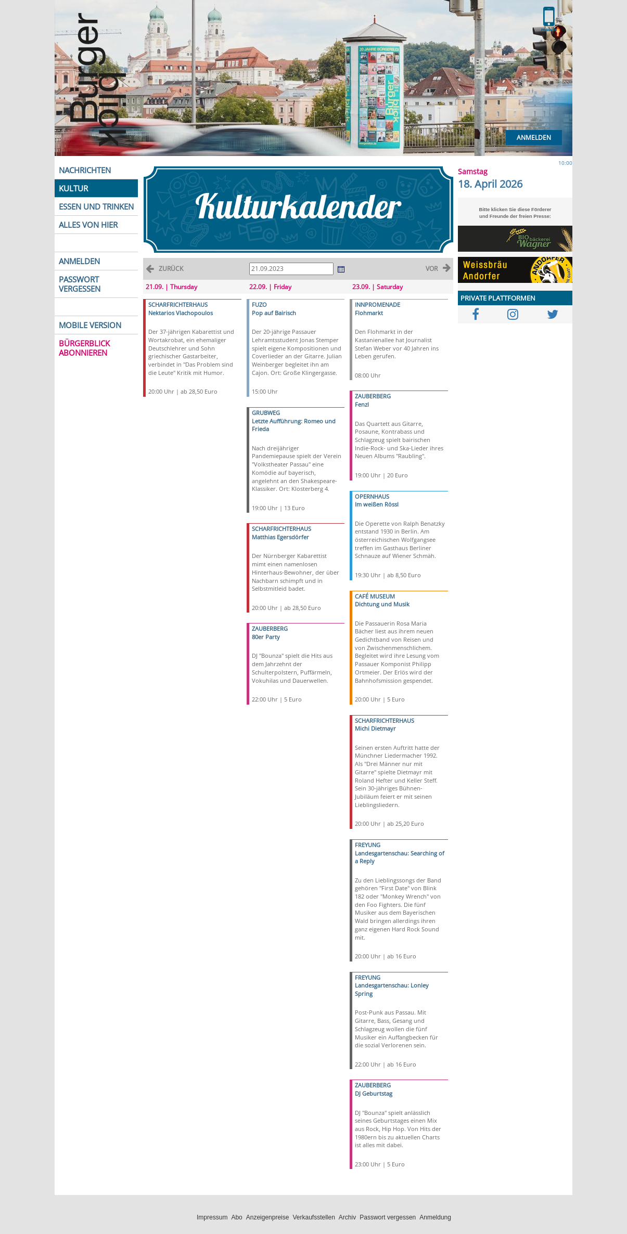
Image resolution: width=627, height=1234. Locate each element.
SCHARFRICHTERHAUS (178, 304)
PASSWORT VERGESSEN (79, 284)
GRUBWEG (266, 413)
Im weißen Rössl (377, 504)
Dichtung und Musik (382, 604)
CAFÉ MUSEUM (375, 596)
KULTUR (73, 188)
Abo (236, 1217)
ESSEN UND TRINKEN (96, 206)
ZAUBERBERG (270, 628)
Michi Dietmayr (375, 728)
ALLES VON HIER (88, 224)
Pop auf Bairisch (274, 313)
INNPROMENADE (377, 304)
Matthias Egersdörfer (280, 537)
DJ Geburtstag (373, 1093)
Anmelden (534, 137)
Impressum (212, 1217)
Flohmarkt (369, 313)
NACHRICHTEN (85, 170)
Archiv (347, 1217)
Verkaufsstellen (313, 1217)
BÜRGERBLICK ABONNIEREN (84, 348)
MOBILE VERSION (90, 325)
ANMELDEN (79, 261)
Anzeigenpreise (267, 1217)
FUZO (259, 304)
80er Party (266, 637)
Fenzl (362, 404)
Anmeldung (435, 1217)
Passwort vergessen (388, 1217)
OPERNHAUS (372, 496)
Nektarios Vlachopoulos (180, 313)
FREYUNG (367, 845)
